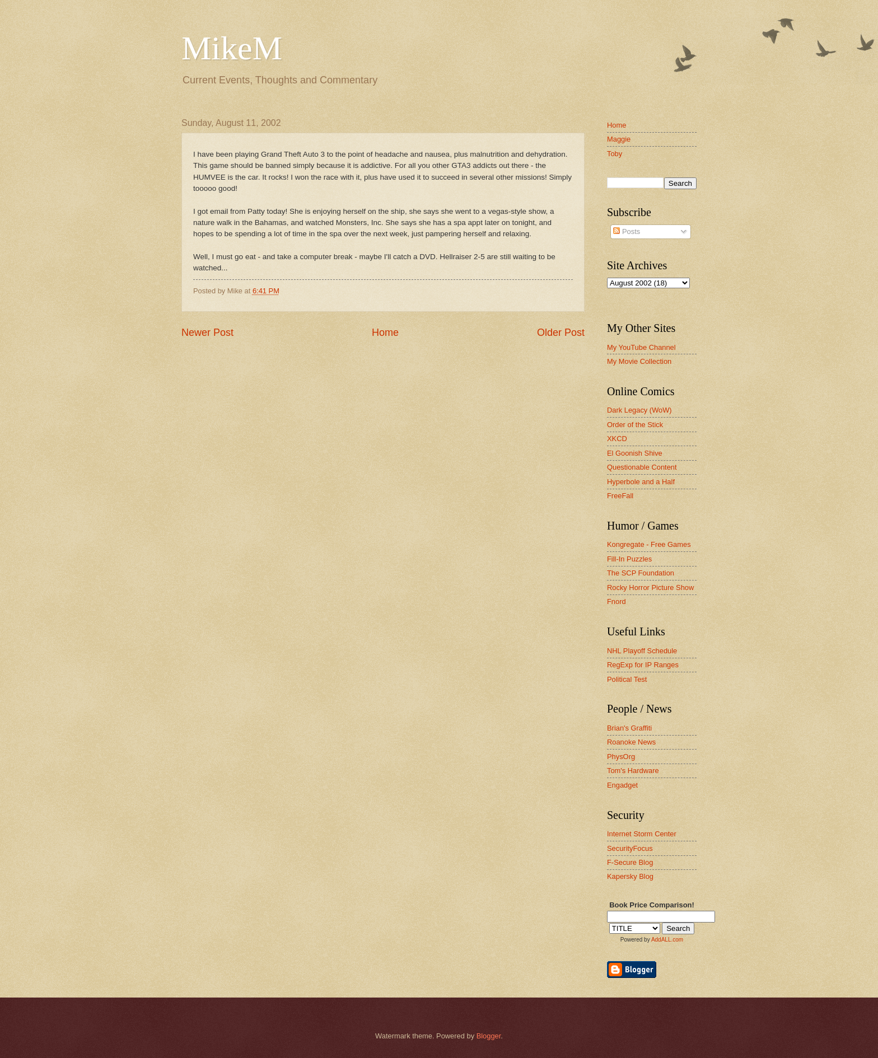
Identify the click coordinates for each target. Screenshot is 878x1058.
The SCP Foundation (640, 573)
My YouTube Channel (641, 347)
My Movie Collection (639, 361)
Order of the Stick (635, 424)
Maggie (619, 139)
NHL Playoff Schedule (642, 651)
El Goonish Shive (634, 453)
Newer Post (207, 332)
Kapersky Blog (630, 876)
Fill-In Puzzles (629, 559)
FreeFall (620, 495)
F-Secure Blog (630, 862)
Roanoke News (631, 742)
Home (385, 332)
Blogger (489, 1036)
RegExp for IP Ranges (643, 665)
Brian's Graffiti (629, 728)
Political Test (627, 679)
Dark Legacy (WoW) (639, 410)
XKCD (617, 438)
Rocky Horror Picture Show (650, 587)
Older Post (561, 332)
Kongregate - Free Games (649, 544)
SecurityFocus (630, 848)
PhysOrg (621, 756)
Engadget (622, 785)
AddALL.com (667, 940)
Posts (626, 231)
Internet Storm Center (641, 834)
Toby (614, 153)
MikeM (231, 48)
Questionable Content (642, 467)
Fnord (616, 601)
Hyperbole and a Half (641, 481)
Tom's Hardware (633, 770)
